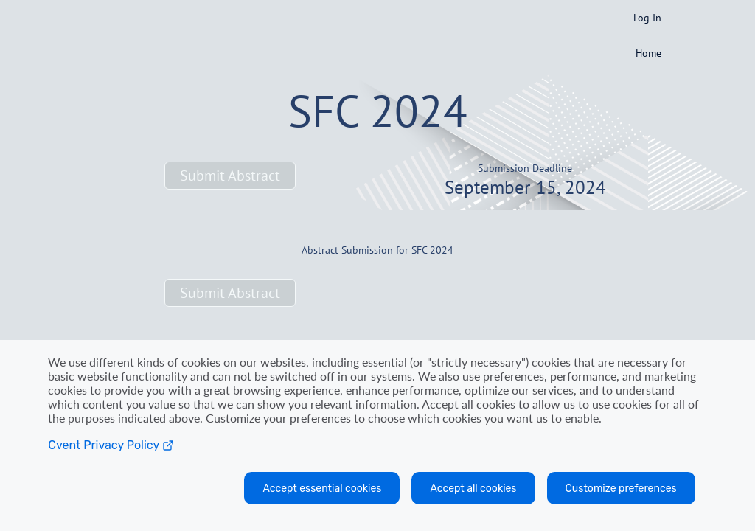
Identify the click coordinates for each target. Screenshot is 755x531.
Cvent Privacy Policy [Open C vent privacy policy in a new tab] (110, 445)
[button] (230, 175)
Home (648, 53)
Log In (647, 17)
